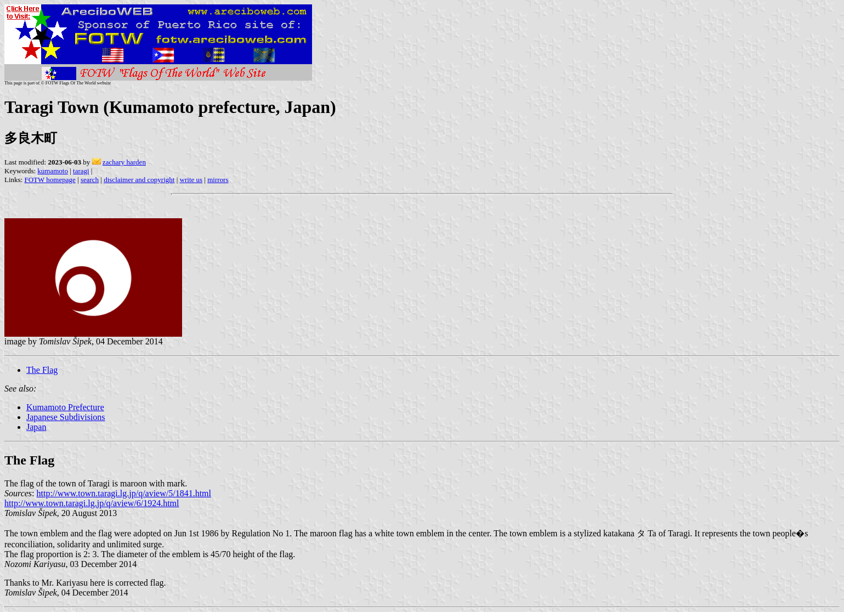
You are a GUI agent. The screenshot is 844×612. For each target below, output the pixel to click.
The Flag (42, 370)
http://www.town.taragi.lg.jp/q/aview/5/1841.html (124, 493)
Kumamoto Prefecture (65, 407)
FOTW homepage (49, 179)
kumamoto (52, 171)
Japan (36, 427)
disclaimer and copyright (139, 179)
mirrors (217, 179)
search (90, 179)
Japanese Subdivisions (65, 417)
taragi (81, 171)
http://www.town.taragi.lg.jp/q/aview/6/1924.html (91, 503)
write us (191, 179)
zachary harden (124, 162)
